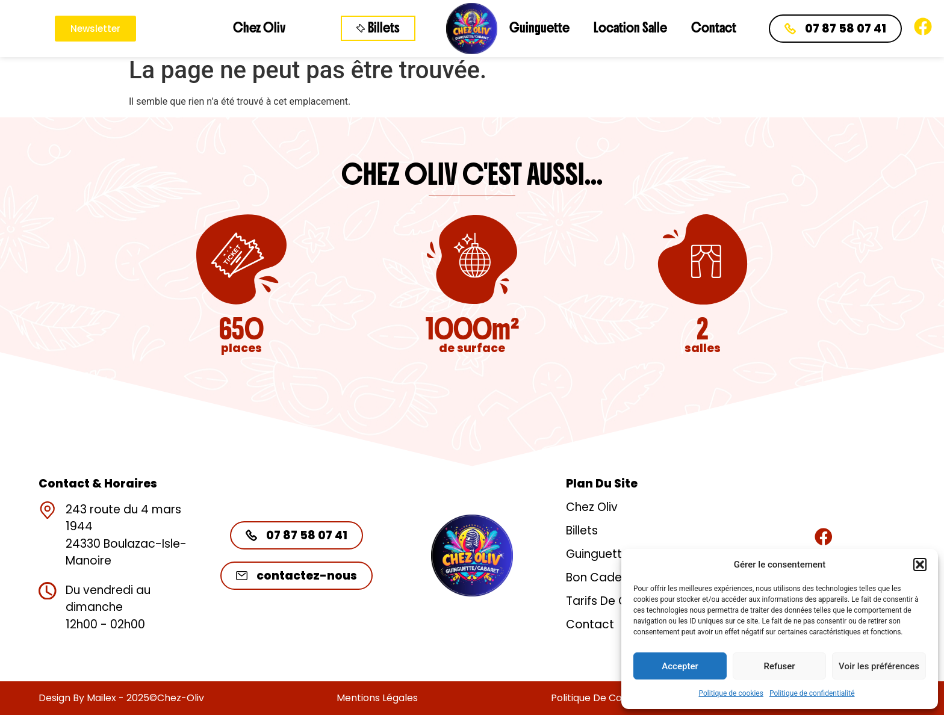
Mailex (101, 698)
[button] (920, 565)
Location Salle (630, 28)
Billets (582, 530)
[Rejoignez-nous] (824, 537)
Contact (713, 28)
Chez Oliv (259, 28)
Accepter (680, 666)
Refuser (779, 666)
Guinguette (539, 28)
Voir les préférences (879, 666)
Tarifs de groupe (613, 601)
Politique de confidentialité (812, 693)
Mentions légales (377, 698)
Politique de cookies (731, 693)
